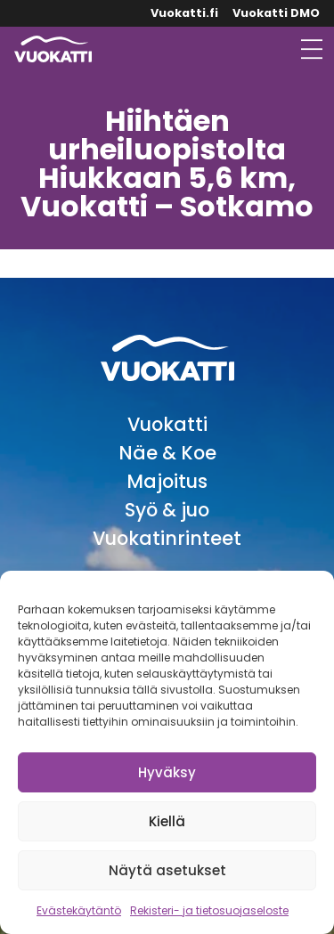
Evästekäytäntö (79, 910)
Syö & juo (167, 510)
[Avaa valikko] (311, 49)
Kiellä (167, 821)
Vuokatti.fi (184, 12)
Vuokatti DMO (276, 12)
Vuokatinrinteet (167, 538)
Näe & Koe (167, 453)
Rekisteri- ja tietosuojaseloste (209, 910)
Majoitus (167, 481)
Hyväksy (167, 772)
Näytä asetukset (167, 870)
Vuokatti (167, 424)
